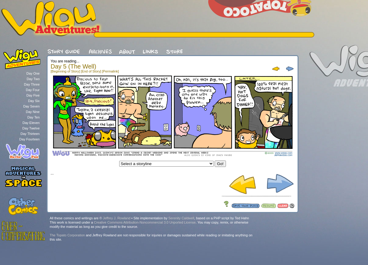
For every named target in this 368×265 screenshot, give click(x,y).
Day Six (34, 101)
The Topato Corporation (67, 235)
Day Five (33, 95)
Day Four (33, 90)
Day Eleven (31, 123)
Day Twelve (31, 128)
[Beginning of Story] (65, 71)
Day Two (33, 79)
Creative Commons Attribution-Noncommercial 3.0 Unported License (145, 222)
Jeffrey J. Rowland (116, 218)
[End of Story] (91, 71)
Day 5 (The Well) (73, 66)
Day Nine (33, 112)
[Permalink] (110, 71)
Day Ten (33, 117)
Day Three (32, 84)
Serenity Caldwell (181, 218)
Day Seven (31, 106)
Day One (33, 73)
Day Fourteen (29, 139)
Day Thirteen (30, 134)
